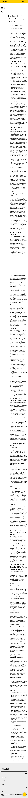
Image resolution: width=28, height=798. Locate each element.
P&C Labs (12, 507)
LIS (19, 207)
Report (3, 12)
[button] (20, 1)
